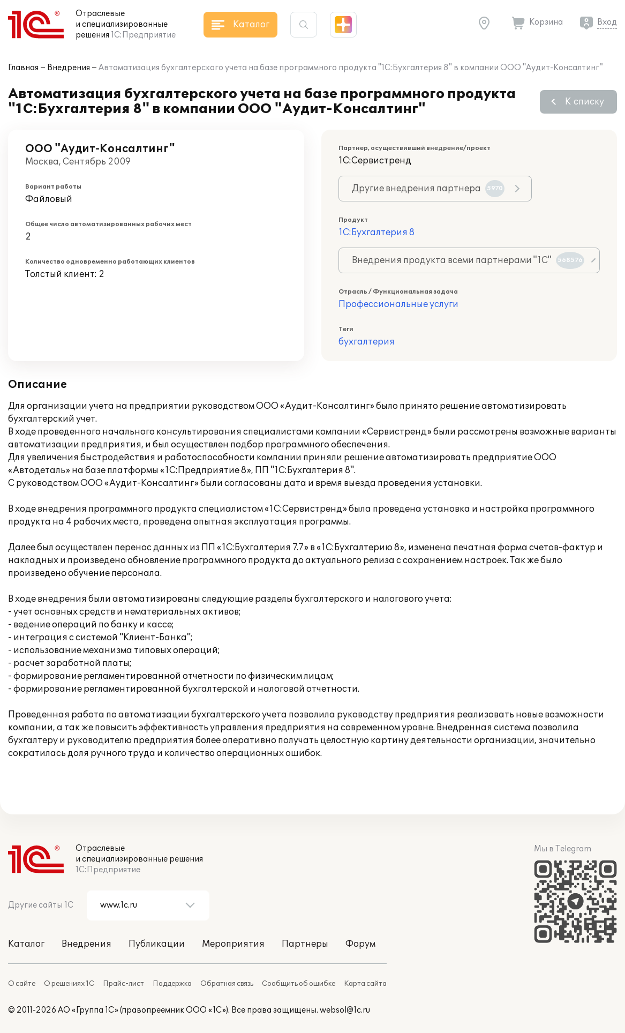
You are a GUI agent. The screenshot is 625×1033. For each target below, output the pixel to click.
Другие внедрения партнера (428, 188)
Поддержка (172, 983)
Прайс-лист (123, 983)
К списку (584, 101)
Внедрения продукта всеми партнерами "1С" (468, 260)
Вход (607, 22)
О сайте (21, 983)
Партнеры (305, 944)
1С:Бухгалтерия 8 (376, 232)
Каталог (26, 944)
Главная (23, 67)
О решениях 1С (69, 983)
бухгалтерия (366, 341)
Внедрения (68, 67)
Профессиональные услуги (398, 304)
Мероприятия (233, 944)
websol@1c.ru (345, 1010)
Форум (360, 944)
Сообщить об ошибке (298, 983)
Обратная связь (226, 983)
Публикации (157, 944)
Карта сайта (365, 983)
